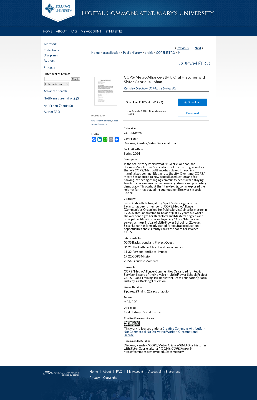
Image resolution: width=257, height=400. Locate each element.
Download (192, 102)
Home (95, 52)
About (107, 371)
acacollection (111, 52)
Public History (132, 52)
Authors (49, 60)
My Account (135, 371)
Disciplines (51, 55)
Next (198, 48)
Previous (183, 48)
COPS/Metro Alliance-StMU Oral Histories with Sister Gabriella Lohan (165, 79)
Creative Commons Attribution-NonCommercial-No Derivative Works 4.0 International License (164, 332)
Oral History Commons (101, 121)
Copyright (110, 377)
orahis (149, 52)
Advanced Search (55, 91)
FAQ (119, 371)
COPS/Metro (194, 63)
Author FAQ (52, 112)
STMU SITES (113, 31)
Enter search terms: (57, 74)
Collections (51, 50)
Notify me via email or (61, 98)
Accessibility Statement (164, 371)
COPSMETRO (165, 52)
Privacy (95, 377)
